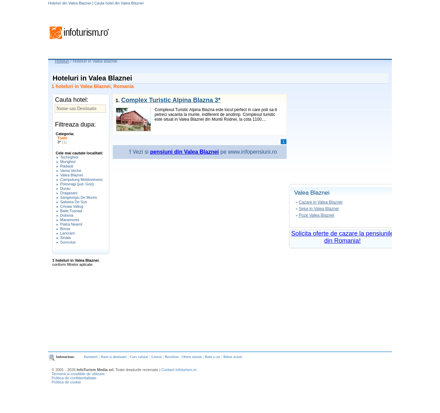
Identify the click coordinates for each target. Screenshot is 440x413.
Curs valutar (139, 357)
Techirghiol (69, 157)
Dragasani (68, 193)
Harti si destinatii (114, 357)
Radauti (66, 166)
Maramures (69, 220)
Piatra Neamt (71, 224)
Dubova (66, 215)
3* (62, 142)
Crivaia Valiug (71, 206)
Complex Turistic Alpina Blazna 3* (170, 100)
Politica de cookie (66, 382)
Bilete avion (232, 357)
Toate (62, 138)
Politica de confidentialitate (74, 378)
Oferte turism (192, 357)
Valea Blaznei (71, 175)
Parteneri (91, 357)
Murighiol (68, 162)
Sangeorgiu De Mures (78, 197)
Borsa (65, 229)
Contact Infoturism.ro (178, 370)
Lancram (67, 233)
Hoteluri (62, 61)
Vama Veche (70, 171)
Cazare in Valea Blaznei (320, 202)
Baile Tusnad (71, 211)
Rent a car (212, 357)
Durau (65, 188)
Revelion (171, 357)
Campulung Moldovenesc (81, 179)
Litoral (157, 357)
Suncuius (68, 242)
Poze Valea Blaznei (316, 215)
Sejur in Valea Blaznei (319, 208)
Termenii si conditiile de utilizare (78, 374)
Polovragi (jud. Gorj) (77, 184)
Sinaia (65, 238)
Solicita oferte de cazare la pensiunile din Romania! (342, 237)
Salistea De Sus (73, 202)
